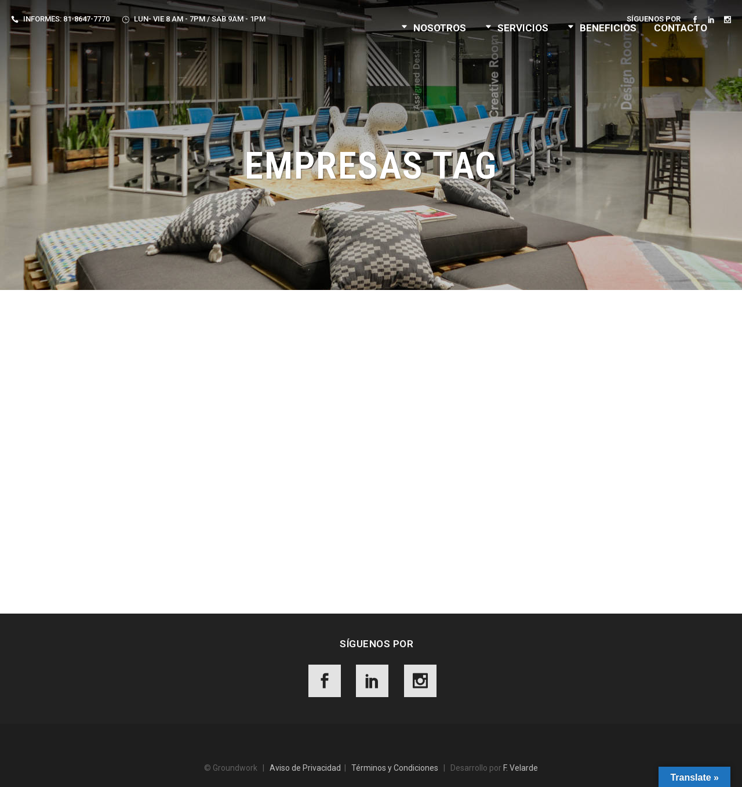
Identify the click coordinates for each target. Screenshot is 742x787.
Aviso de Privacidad (305, 768)
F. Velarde (520, 768)
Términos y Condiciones (394, 768)
